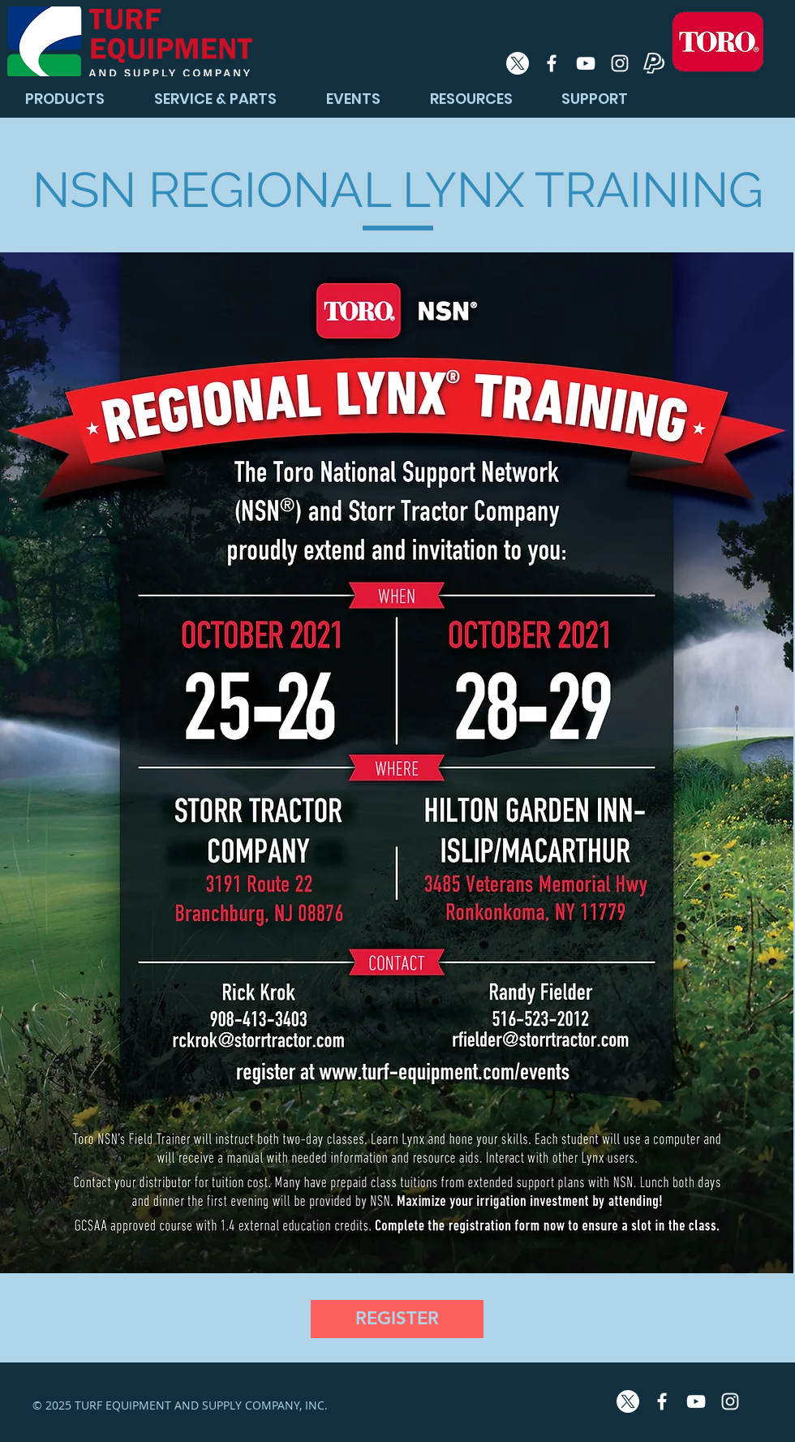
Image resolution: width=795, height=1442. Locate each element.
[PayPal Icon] (653, 63)
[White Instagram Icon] (619, 63)
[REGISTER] (397, 1319)
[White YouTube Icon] (585, 63)
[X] (517, 63)
